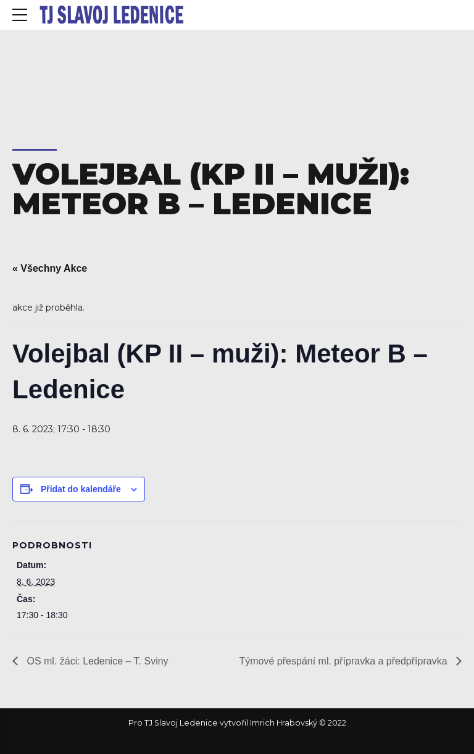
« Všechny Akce (49, 268)
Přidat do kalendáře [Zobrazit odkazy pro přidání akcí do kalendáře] (81, 489)
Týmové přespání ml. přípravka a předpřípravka (344, 661)
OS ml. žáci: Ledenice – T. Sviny (96, 661)
